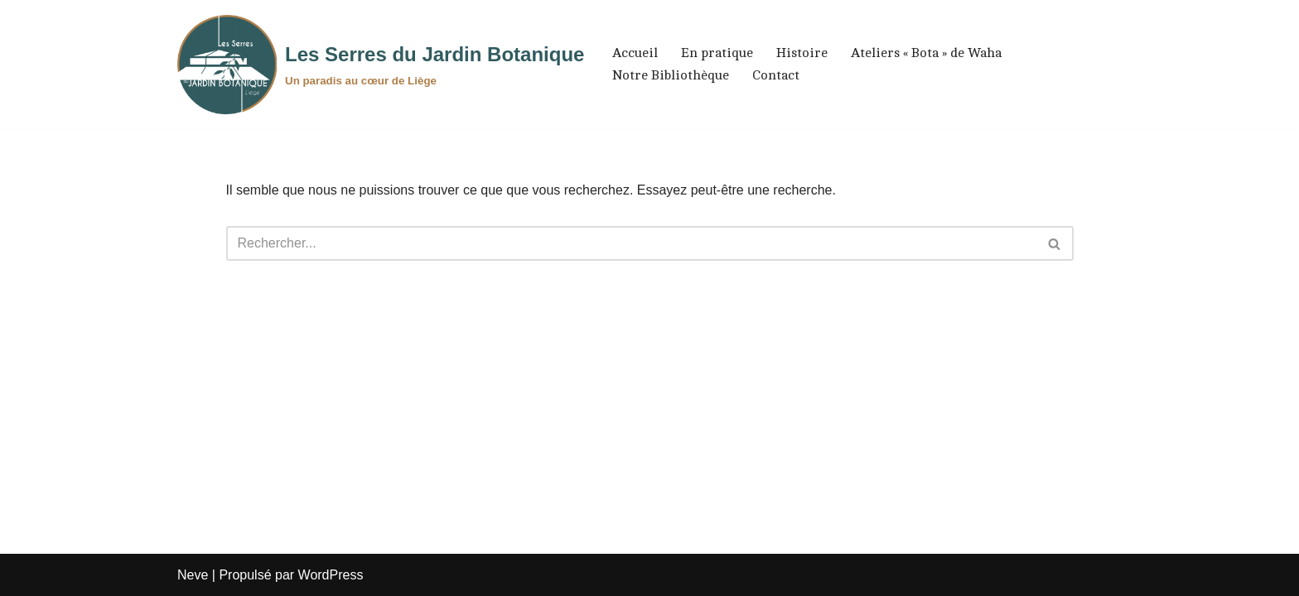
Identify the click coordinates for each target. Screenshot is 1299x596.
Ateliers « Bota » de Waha (926, 53)
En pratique (717, 53)
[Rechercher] (631, 243)
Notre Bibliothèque (670, 75)
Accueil (635, 53)
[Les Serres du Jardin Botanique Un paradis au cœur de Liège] (380, 64)
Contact (775, 75)
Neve (192, 575)
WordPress (331, 575)
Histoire (802, 53)
